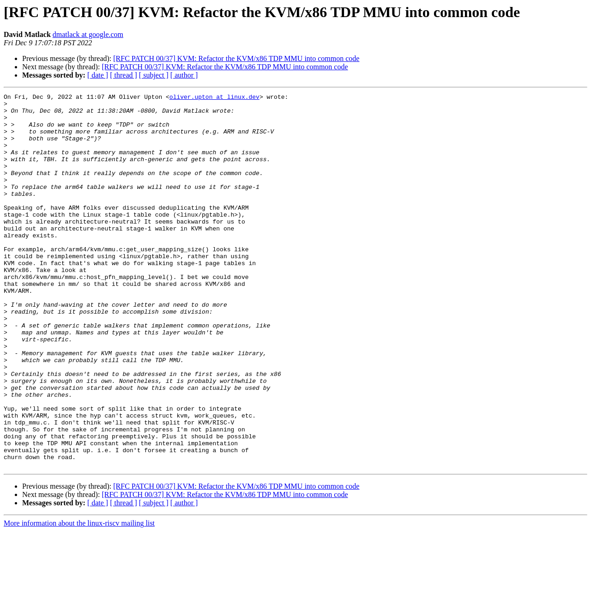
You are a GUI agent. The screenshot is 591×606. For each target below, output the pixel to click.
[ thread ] (123, 75)
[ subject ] (154, 75)
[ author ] (184, 75)
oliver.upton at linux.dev (214, 98)
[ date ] (97, 75)
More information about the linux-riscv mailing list (79, 598)
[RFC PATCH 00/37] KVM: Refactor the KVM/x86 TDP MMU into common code (236, 58)
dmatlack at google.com (88, 34)
